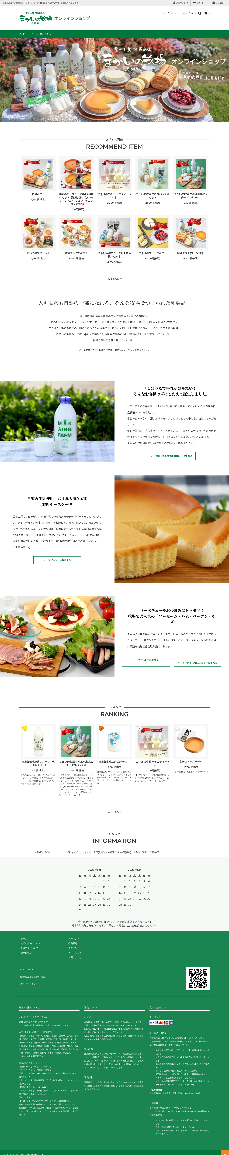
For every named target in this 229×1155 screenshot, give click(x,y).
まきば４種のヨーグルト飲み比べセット (114, 255)
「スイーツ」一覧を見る (57, 558)
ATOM (28, 965)
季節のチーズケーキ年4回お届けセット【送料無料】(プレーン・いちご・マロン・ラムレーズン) (76, 199)
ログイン (200, 2)
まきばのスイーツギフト (153, 253)
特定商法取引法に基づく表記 (33, 970)
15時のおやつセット (38, 253)
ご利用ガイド (26, 34)
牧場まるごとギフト (76, 253)
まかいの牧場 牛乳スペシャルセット (153, 196)
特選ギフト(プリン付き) (191, 253)
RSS (21, 965)
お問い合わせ (44, 34)
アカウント (181, 2)
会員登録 (219, 2)
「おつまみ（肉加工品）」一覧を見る (197, 659)
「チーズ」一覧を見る (146, 658)
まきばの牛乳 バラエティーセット (114, 196)
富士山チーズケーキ (190, 760)
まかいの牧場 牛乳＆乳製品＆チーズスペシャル (191, 196)
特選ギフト (38, 194)
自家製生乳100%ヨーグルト (115, 760)
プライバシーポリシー (30, 974)
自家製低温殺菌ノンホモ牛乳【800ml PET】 (38, 762)
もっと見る (115, 277)
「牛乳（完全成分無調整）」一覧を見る (171, 454)
